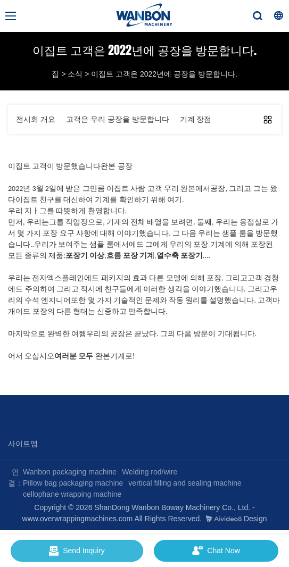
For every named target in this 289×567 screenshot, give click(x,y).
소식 (75, 74)
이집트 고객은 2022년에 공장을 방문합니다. (164, 74)
